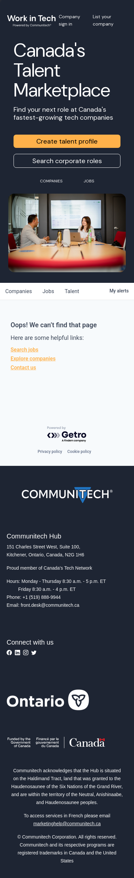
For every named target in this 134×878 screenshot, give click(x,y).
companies (18, 291)
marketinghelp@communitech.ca (67, 823)
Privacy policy (50, 451)
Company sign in (69, 20)
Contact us (23, 367)
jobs (48, 291)
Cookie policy (79, 451)
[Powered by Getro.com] (67, 434)
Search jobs (24, 349)
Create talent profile (67, 141)
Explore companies (33, 358)
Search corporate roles (67, 161)
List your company (103, 20)
